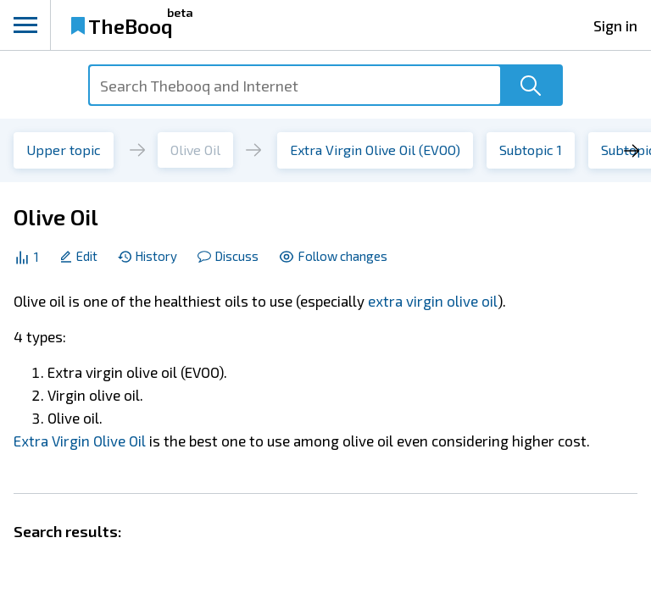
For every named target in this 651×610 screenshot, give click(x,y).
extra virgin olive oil (433, 300)
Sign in (615, 25)
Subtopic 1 (530, 149)
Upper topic (63, 149)
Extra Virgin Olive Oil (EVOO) (375, 149)
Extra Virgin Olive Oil (80, 440)
